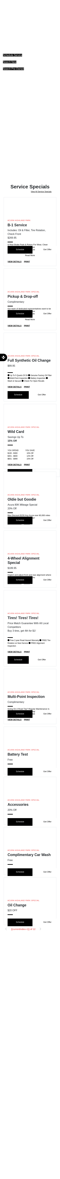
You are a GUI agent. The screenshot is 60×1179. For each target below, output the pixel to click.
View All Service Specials (41, 192)
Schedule (20, 249)
